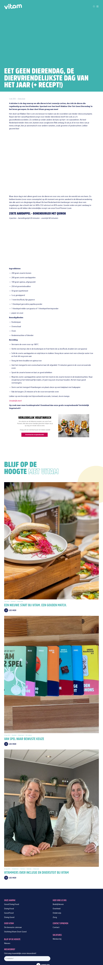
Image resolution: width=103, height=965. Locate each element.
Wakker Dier (25, 114)
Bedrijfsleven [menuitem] (58, 868)
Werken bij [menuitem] (57, 903)
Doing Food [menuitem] (9, 873)
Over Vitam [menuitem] (9, 887)
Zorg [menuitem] (55, 881)
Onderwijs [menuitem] (57, 877)
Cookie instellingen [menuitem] (57, 946)
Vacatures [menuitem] (57, 899)
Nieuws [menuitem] (7, 907)
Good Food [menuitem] (9, 877)
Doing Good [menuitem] (9, 881)
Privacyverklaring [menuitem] (41, 946)
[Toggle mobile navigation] (97, 6)
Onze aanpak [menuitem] (9, 864)
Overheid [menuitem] (56, 873)
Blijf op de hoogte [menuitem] (12, 903)
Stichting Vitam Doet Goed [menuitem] (15, 896)
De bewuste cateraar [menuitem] (13, 891)
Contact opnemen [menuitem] (60, 887)
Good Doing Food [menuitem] (11, 868)
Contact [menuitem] (56, 891)
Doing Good (21, 99)
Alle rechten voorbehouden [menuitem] (24, 946)
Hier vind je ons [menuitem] (59, 864)
